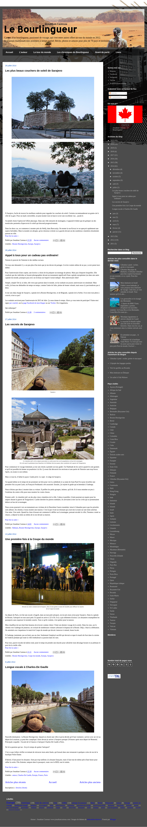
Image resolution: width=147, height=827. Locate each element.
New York (72, 808)
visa (55, 803)
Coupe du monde (34, 656)
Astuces (41, 808)
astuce (14, 775)
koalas (122, 808)
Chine (112, 433)
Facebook (113, 74)
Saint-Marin (114, 596)
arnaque (95, 808)
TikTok (112, 80)
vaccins (138, 808)
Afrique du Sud (115, 390)
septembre (116, 180)
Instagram (113, 77)
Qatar (112, 580)
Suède (112, 611)
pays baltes (24, 808)
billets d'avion (60, 805)
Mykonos (111, 805)
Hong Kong (114, 491)
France (40, 775)
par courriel (13, 303)
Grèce (112, 482)
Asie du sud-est (42, 803)
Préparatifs (109, 803)
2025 (113, 141)
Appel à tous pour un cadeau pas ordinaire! (31, 255)
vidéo (64, 803)
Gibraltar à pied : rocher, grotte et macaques (129, 266)
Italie (112, 513)
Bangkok (33, 805)
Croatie (112, 442)
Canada (112, 427)
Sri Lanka (113, 608)
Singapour (113, 602)
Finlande (113, 473)
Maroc (112, 537)
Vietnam (113, 629)
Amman (33, 808)
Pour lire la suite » (11, 236)
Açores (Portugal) (116, 387)
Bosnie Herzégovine (19, 244)
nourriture (71, 805)
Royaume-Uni (115, 590)
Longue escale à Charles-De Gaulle (26, 667)
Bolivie (112, 415)
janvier (115, 232)
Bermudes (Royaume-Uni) (119, 412)
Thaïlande (113, 617)
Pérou (112, 568)
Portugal (113, 577)
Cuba (112, 445)
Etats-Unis (114, 467)
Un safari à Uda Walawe (119, 377)
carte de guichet (113, 808)
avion (103, 808)
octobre (115, 177)
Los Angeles (43, 805)
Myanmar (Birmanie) (117, 550)
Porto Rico (114, 574)
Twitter (53, 303)
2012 (113, 240)
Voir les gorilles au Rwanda (120, 368)
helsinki (129, 805)
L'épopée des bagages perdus (120, 363)
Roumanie (113, 586)
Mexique (113, 540)
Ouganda (113, 562)
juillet (115, 187)
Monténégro (114, 547)
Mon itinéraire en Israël (129, 283)
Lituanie (113, 528)
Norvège (113, 553)
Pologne (113, 571)
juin (114, 214)
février (115, 228)
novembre (116, 173)
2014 (113, 166)
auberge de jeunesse (79, 803)
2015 (113, 162)
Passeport (81, 808)
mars (115, 224)
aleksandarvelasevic (94, 819)
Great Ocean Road (99, 805)
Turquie (113, 623)
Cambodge (114, 424)
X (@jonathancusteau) (118, 83)
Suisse (112, 614)
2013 (113, 236)
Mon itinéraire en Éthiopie (119, 373)
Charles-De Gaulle (24, 775)
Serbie (112, 599)
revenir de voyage (21, 805)
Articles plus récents (15, 782)
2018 (113, 152)
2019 (113, 148)
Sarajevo (37, 244)
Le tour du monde (42, 52)
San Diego (120, 805)
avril (114, 221)
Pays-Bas (113, 565)
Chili (112, 430)
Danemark (113, 448)
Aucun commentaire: (41, 240)
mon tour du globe (12, 808)
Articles (113, 93)
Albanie (113, 393)
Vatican (112, 626)
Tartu (89, 808)
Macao (112, 534)
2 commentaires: (40, 312)
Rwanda (113, 593)
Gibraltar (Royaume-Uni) (119, 479)
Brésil (112, 421)
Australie (113, 402)
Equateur (113, 458)
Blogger (113, 819)
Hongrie (113, 494)
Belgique (113, 409)
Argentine (113, 399)
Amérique (25, 803)
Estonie (112, 464)
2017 (113, 155)
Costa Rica (114, 439)
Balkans (15, 528)
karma (136, 805)
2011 (113, 244)
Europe (30, 244)
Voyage (127, 803)
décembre (116, 169)
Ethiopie (113, 470)
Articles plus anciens (90, 782)
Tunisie (112, 620)
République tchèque (117, 583)
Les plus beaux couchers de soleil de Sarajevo (33, 70)
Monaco (113, 544)
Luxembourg (114, 531)
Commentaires (115, 97)
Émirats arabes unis (117, 455)
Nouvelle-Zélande (116, 556)
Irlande (112, 504)
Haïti (112, 488)
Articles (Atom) (21, 788)
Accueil (9, 52)
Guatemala (114, 485)
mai (114, 217)
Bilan (93, 803)
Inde (111, 498)
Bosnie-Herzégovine (117, 418)
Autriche (113, 405)
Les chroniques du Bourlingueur (73, 52)
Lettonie (113, 522)
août (114, 184)
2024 (113, 144)
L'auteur (23, 52)
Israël (112, 510)
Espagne (113, 461)
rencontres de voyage (84, 805)
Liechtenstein (115, 525)
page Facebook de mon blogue (34, 303)
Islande (112, 507)
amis (51, 805)
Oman (112, 559)
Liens (118, 52)
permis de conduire (14, 809)
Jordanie (113, 519)
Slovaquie (113, 605)
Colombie (113, 436)
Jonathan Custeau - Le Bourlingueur (121, 129)
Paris (46, 775)
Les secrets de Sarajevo (20, 324)
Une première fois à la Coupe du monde (29, 539)
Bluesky (113, 71)
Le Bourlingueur (40, 29)
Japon (112, 516)
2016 (113, 159)
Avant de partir (102, 52)
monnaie (130, 808)
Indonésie (113, 501)
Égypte (112, 451)
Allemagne (114, 396)
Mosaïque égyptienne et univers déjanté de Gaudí (130, 318)
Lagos (58, 808)
